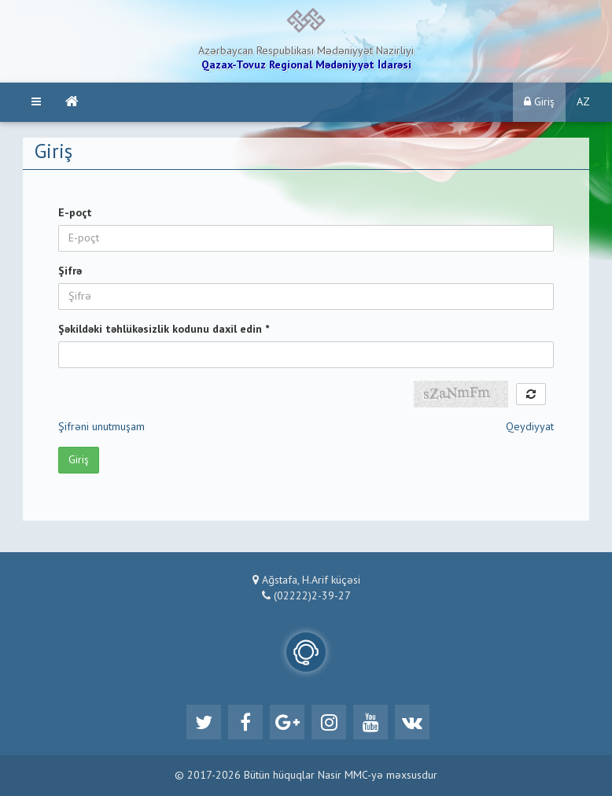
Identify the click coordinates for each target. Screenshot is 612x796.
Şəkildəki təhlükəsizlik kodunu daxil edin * (163, 329)
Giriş (539, 102)
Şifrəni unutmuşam (101, 427)
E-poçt (75, 213)
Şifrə (70, 271)
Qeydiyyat (530, 427)
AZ (583, 102)
